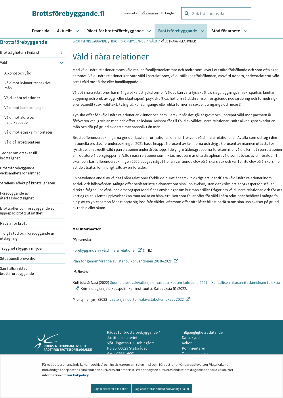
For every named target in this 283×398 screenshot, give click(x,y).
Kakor (187, 342)
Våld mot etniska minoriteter (28, 132)
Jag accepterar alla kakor (111, 389)
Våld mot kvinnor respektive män (27, 85)
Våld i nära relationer (22, 97)
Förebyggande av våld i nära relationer (107, 250)
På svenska (150, 13)
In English (168, 13)
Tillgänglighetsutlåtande (202, 332)
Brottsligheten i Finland (19, 52)
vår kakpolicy (78, 375)
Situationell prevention (18, 258)
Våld (3, 62)
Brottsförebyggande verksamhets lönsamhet (20, 170)
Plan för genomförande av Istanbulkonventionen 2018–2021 (125, 261)
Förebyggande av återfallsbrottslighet (17, 196)
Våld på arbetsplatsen (22, 142)
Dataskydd (191, 337)
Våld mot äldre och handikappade (20, 120)
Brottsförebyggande (23, 41)
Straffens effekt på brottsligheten (27, 183)
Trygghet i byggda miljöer (21, 248)
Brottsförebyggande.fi (68, 13)
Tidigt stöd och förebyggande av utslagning (27, 236)
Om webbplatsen (196, 353)
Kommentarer (193, 348)
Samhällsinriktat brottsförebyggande (17, 271)
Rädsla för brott (13, 223)
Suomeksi (131, 13)
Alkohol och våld (17, 73)
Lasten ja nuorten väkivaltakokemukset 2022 (149, 299)
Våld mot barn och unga (24, 107)
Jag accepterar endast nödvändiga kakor (162, 389)
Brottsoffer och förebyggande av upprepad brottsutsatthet (27, 211)
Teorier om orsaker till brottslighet (18, 155)
